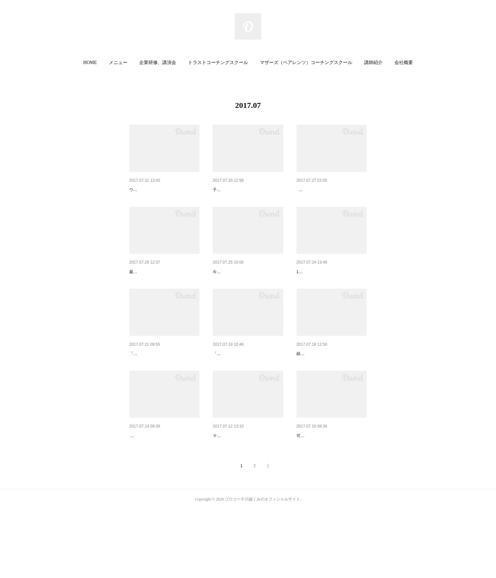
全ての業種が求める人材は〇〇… (331, 388)
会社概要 (403, 62)
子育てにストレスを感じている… (247, 189)
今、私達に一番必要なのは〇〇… (164, 189)
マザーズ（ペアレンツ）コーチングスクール (306, 62)
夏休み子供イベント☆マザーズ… (247, 487)
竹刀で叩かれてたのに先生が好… (247, 289)
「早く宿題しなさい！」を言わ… (164, 388)
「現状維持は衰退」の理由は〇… (247, 388)
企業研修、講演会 (157, 62)
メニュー (118, 62)
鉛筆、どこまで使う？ (319, 487)
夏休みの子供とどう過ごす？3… (330, 289)
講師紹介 (373, 62)
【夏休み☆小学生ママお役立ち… (331, 189)
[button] (90, 63)
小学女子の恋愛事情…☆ (154, 487)
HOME (90, 62)
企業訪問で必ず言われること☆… (164, 289)
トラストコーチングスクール (218, 62)
